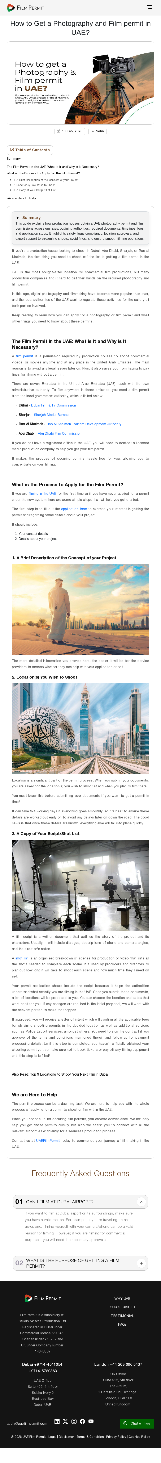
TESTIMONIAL (122, 1316)
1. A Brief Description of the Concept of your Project (45, 180)
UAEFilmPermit (48, 1140)
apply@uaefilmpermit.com (27, 1423)
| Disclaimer (65, 1437)
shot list (22, 958)
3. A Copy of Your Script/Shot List (34, 190)
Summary (14, 159)
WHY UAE (122, 1298)
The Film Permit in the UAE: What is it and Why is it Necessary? (53, 167)
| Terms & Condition (89, 1437)
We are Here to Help (21, 198)
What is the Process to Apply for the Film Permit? (43, 173)
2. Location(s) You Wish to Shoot (34, 185)
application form (74, 509)
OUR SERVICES (122, 1307)
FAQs (122, 1324)
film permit (24, 356)
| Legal (51, 1437)
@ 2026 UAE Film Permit (28, 1437)
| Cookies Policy (138, 1437)
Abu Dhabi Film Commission (60, 433)
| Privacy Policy (115, 1437)
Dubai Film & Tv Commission (53, 405)
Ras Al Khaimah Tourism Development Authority (84, 424)
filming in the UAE (42, 493)
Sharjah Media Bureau (51, 415)
